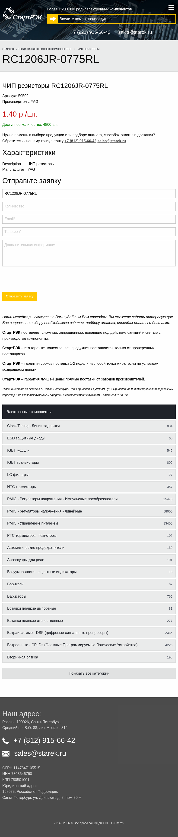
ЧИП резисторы (89, 49)
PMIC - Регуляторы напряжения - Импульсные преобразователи (89, 499)
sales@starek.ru (135, 32)
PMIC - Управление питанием (89, 523)
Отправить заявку (19, 296)
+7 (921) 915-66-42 (90, 32)
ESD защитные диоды (89, 438)
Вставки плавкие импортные (89, 608)
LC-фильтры (89, 474)
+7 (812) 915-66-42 (38, 740)
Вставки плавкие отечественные (89, 620)
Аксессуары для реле (89, 559)
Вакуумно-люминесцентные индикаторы (89, 571)
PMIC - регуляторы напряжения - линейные (89, 511)
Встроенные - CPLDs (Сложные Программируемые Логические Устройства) (89, 645)
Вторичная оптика (89, 657)
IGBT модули (89, 450)
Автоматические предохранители (89, 547)
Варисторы (89, 596)
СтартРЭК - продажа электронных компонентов (36, 49)
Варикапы (89, 584)
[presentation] (37, 279)
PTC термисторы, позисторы (89, 535)
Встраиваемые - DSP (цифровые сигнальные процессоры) (89, 632)
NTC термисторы (89, 486)
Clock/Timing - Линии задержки (89, 426)
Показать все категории (89, 673)
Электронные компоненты (28, 412)
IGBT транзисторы (89, 462)
